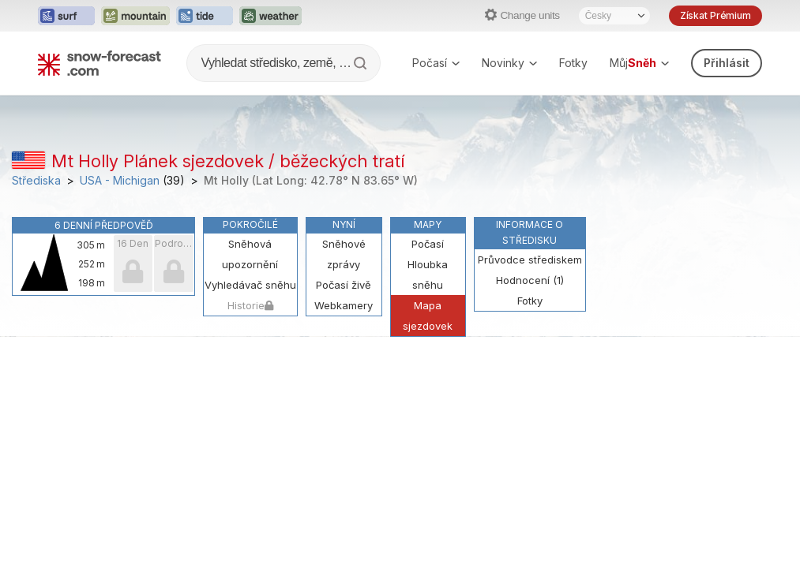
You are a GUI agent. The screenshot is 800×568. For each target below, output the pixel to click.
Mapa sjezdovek (428, 315)
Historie (250, 305)
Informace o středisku (529, 232)
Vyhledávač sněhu (250, 284)
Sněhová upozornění (250, 254)
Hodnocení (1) (530, 280)
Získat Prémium (715, 15)
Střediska (36, 180)
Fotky (573, 62)
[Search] (362, 63)
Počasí (436, 62)
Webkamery (343, 305)
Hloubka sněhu (428, 274)
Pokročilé (250, 224)
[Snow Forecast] (99, 63)
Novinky (509, 62)
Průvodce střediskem (530, 259)
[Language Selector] (614, 15)
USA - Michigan (120, 180)
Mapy (427, 224)
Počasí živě (343, 284)
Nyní (343, 224)
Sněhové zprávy (344, 254)
